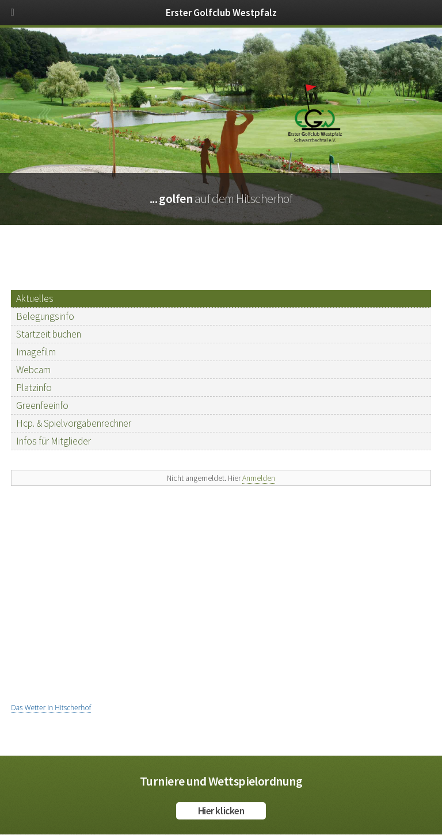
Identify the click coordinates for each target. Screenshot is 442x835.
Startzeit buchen (48, 334)
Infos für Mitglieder (53, 441)
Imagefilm (36, 352)
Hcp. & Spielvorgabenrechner (73, 423)
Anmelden (258, 478)
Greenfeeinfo (42, 405)
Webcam (33, 369)
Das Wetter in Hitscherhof (51, 708)
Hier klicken (221, 811)
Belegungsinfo (45, 316)
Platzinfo (34, 387)
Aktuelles (35, 298)
